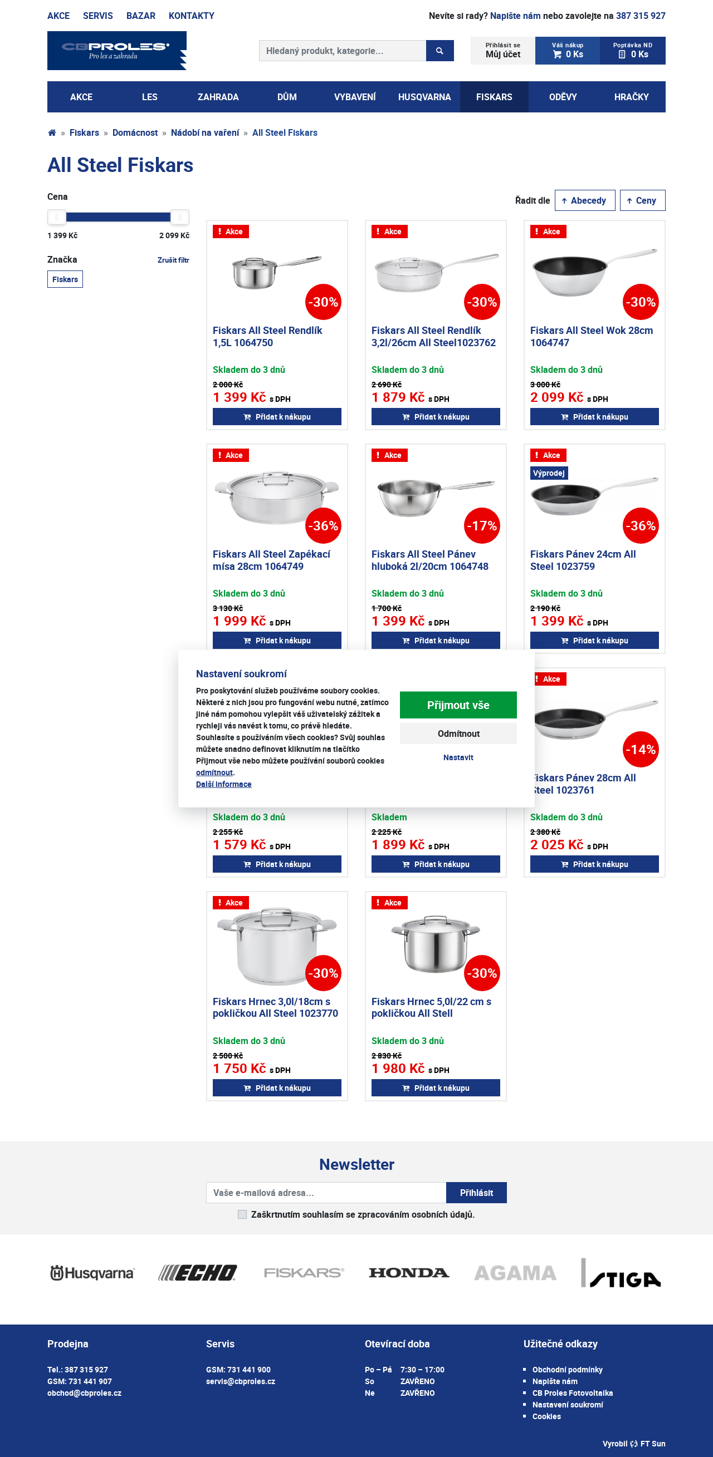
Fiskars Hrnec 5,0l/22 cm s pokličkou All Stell (431, 1007)
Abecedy (583, 200)
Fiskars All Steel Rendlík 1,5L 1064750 (268, 336)
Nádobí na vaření (205, 132)
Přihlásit (476, 1193)
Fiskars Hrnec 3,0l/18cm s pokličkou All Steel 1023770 (275, 1007)
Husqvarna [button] (424, 97)
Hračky (631, 97)
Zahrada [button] (218, 97)
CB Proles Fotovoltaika (573, 1392)
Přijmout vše (458, 704)
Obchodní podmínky (568, 1369)
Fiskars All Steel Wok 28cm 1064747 (591, 336)
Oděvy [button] (563, 97)
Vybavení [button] (355, 97)
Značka (118, 259)
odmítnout (214, 771)
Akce (58, 15)
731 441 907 (90, 1381)
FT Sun (647, 1443)
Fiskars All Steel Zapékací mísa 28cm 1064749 (271, 560)
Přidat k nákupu (277, 416)
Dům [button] (287, 97)
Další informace (224, 783)
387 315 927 (641, 15)
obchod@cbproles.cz (84, 1392)
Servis (98, 15)
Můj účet (503, 50)
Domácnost (135, 132)
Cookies (547, 1416)
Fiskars (84, 132)
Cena (57, 196)
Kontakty (191, 15)
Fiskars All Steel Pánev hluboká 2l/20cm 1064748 (430, 560)
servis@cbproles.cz (240, 1381)
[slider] (56, 217)
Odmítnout (459, 733)
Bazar (140, 15)
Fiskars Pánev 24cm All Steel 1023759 (583, 560)
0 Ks (568, 50)
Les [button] (150, 97)
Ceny (640, 200)
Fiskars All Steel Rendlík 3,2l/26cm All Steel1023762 (434, 336)
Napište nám (515, 15)
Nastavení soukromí (568, 1404)
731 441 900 (249, 1369)
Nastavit (458, 757)
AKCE (81, 97)
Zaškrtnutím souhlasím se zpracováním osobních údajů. (363, 1214)
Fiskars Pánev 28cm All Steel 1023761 (583, 783)
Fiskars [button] (494, 97)
